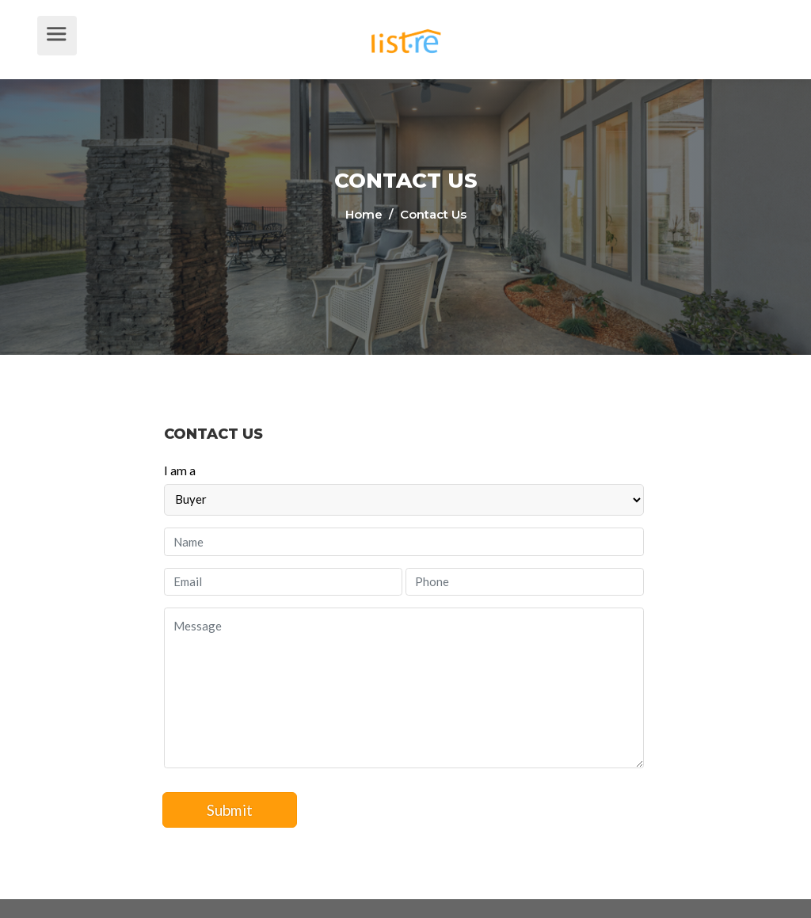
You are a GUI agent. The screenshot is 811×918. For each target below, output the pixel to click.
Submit (230, 810)
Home (365, 214)
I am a (180, 470)
